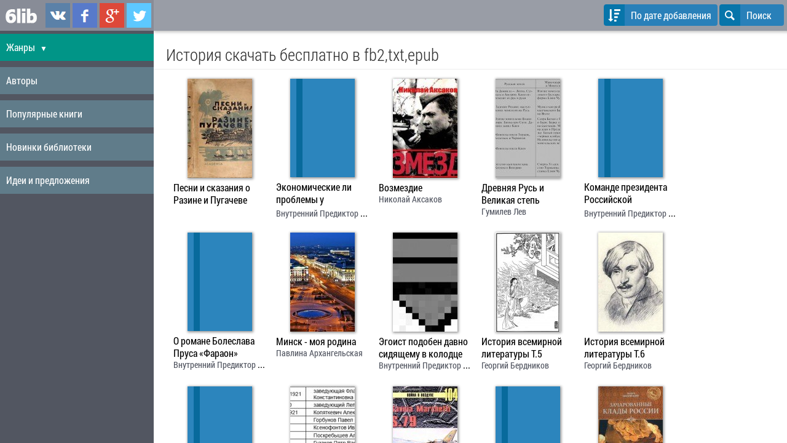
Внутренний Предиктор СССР (327, 213)
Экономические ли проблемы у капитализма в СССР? (319, 194)
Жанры (26, 47)
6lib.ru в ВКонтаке (57, 15)
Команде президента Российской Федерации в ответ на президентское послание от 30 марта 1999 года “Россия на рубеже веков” (627, 194)
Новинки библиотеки (49, 146)
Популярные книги (44, 113)
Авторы (22, 80)
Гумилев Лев (503, 211)
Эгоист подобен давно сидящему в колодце (423, 347)
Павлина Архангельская (319, 353)
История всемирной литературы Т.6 (624, 347)
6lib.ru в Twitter (139, 15)
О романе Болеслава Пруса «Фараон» (214, 347)
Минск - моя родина (316, 341)
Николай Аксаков (410, 199)
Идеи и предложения (48, 180)
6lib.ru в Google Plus (112, 15)
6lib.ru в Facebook (85, 15)
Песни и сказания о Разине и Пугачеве (211, 194)
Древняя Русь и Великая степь (512, 194)
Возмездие (400, 188)
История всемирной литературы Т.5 (521, 347)
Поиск (745, 15)
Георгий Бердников (515, 365)
